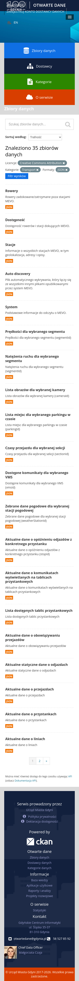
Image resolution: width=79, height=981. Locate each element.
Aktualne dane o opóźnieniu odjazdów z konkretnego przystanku (38, 541)
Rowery (11, 191)
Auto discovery (17, 273)
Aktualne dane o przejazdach (29, 689)
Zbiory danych (39, 50)
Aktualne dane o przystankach (30, 714)
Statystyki (39, 910)
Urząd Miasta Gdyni (39, 810)
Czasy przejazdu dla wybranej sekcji (35, 448)
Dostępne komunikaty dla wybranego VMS (36, 474)
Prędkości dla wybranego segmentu (35, 331)
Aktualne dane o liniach (25, 739)
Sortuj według (15, 137)
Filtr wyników (17, 176)
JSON (9, 207)
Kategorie (39, 81)
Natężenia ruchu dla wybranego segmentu (32, 358)
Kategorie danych (39, 868)
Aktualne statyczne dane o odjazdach (36, 664)
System (11, 307)
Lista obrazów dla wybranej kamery (35, 390)
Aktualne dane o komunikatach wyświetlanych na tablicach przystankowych (31, 577)
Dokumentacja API (25, 780)
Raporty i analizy (39, 891)
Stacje (10, 244)
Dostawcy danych (39, 863)
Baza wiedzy (39, 880)
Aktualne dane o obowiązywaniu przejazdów (32, 637)
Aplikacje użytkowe (39, 885)
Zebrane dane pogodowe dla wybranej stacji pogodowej (37, 508)
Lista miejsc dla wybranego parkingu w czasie (37, 416)
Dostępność (15, 220)
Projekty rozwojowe (39, 896)
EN (16, 22)
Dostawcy (39, 66)
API (70, 776)
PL (9, 22)
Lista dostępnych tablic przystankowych (38, 610)
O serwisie (39, 97)
